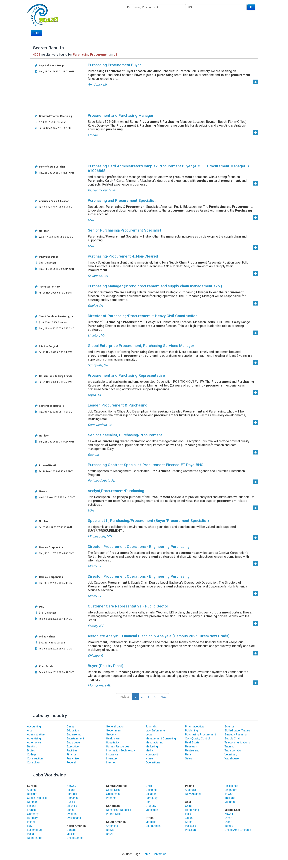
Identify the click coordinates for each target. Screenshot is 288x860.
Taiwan (229, 793)
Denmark (32, 801)
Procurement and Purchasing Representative (126, 375)
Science (230, 726)
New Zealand (193, 793)
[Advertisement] (182, 25)
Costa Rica (113, 789)
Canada (71, 829)
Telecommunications (237, 742)
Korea (188, 821)
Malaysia (190, 825)
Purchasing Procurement (200, 734)
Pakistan (190, 829)
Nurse (149, 758)
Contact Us (159, 854)
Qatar (228, 821)
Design (71, 726)
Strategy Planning (236, 734)
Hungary (32, 817)
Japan (189, 817)
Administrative (36, 734)
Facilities (72, 750)
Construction (35, 758)
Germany (33, 813)
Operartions (153, 762)
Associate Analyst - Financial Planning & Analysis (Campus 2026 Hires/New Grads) (158, 636)
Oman (228, 817)
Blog (36, 32)
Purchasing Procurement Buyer (114, 65)
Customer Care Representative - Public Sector (128, 606)
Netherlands (34, 837)
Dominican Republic (118, 809)
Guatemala (113, 793)
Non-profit (152, 754)
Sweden (72, 813)
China (188, 805)
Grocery (111, 734)
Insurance (112, 754)
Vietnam (230, 801)
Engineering (74, 734)
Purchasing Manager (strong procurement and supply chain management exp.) (155, 286)
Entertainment (75, 738)
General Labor (115, 726)
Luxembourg (35, 829)
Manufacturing (154, 742)
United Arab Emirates (238, 829)
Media (149, 750)
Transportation (234, 750)
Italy (29, 825)
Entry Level (74, 742)
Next (163, 696)
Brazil (109, 833)
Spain (70, 809)
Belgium (32, 793)
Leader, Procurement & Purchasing (117, 405)
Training (230, 746)
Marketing (152, 746)
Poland (71, 789)
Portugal (72, 793)
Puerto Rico (113, 813)
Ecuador (151, 793)
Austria (31, 789)
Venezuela (152, 809)
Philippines (231, 785)
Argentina (112, 825)
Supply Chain (233, 738)
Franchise (73, 758)
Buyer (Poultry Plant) (105, 665)
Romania (72, 797)
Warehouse (232, 758)
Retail (188, 754)
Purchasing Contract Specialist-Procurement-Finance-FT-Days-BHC (145, 464)
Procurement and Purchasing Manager (120, 115)
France (31, 809)
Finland (31, 805)
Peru (149, 801)
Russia (71, 801)
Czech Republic (37, 797)
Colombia (151, 789)
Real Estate (192, 742)
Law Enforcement (156, 730)
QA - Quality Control (197, 738)
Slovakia (72, 805)
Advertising (34, 738)
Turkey (229, 825)
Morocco (151, 821)
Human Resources (117, 746)
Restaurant (192, 750)
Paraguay (152, 797)
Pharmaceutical (194, 726)
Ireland (31, 821)
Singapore (231, 789)
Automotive (34, 742)
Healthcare (113, 738)
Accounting (34, 726)
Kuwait (229, 813)
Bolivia (110, 829)
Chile (149, 785)
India (188, 813)
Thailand (230, 797)
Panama (111, 797)
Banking (32, 746)
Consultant (33, 762)
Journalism (152, 726)
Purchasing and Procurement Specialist (122, 200)
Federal (71, 762)
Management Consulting (161, 738)
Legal (149, 734)
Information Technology (120, 750)
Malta (30, 833)
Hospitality (112, 742)
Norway (71, 785)
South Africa (153, 825)
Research (191, 746)
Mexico (71, 833)
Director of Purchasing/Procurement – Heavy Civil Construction (142, 316)
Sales (188, 758)
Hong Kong (192, 809)
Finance (72, 754)
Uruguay (151, 805)
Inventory (112, 758)
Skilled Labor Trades (237, 730)
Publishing (191, 730)
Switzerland (74, 817)
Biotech (31, 750)
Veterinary (231, 754)
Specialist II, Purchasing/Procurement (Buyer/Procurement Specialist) (148, 520)
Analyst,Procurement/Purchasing (116, 490)
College (31, 754)
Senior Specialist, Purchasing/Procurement (125, 435)
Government (113, 730)
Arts (29, 730)
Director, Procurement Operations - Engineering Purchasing (139, 546)
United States (75, 837)
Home (146, 854)
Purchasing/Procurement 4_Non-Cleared (123, 256)
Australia (190, 789)
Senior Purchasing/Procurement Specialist (124, 230)
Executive (73, 746)
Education (73, 730)
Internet (110, 762)
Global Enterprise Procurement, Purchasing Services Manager (141, 345)
